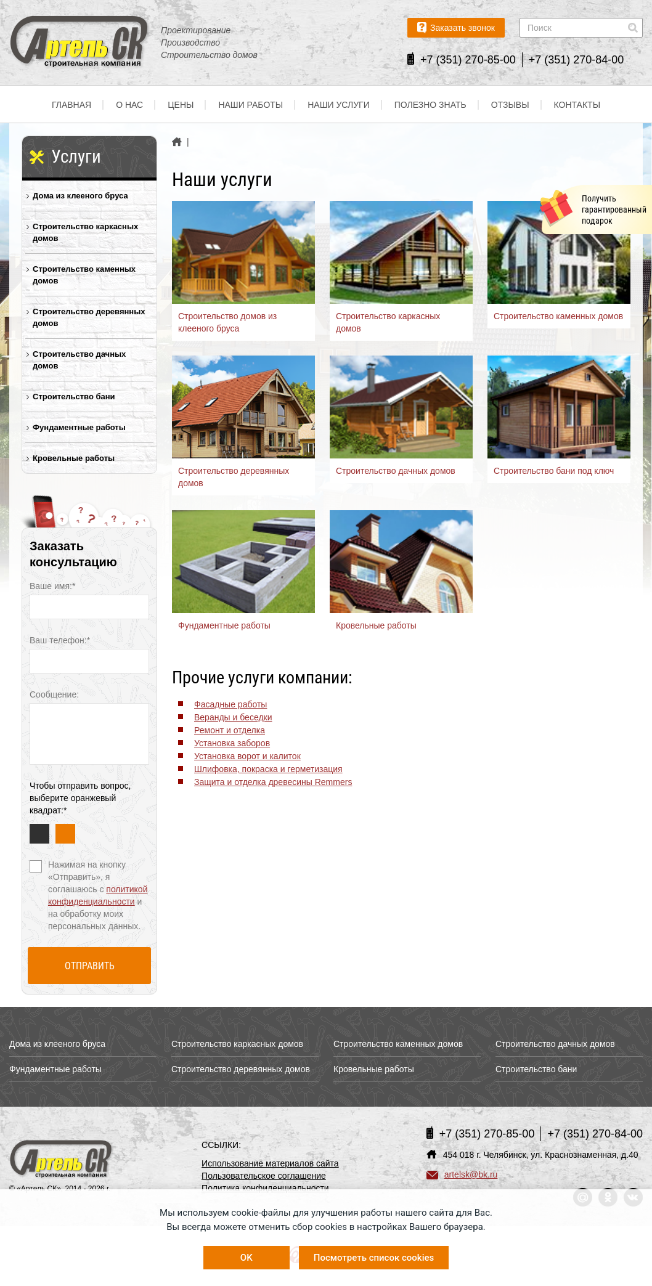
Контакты (577, 105)
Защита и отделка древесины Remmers (273, 782)
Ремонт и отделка (229, 730)
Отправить (90, 966)
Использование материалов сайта (270, 1163)
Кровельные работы (74, 458)
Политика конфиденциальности (265, 1188)
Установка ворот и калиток (247, 756)
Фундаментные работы (79, 427)
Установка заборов (232, 743)
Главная (71, 105)
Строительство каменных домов (84, 274)
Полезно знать (430, 105)
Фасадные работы (230, 704)
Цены (181, 105)
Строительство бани (74, 396)
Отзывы (510, 105)
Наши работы (250, 105)
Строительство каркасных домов (85, 232)
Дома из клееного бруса (80, 195)
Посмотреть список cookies (374, 1257)
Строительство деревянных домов (89, 317)
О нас (129, 105)
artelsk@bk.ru (462, 1174)
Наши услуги (339, 105)
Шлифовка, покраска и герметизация (268, 769)
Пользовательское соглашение (264, 1176)
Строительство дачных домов (79, 359)
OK (246, 1257)
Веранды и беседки (233, 717)
